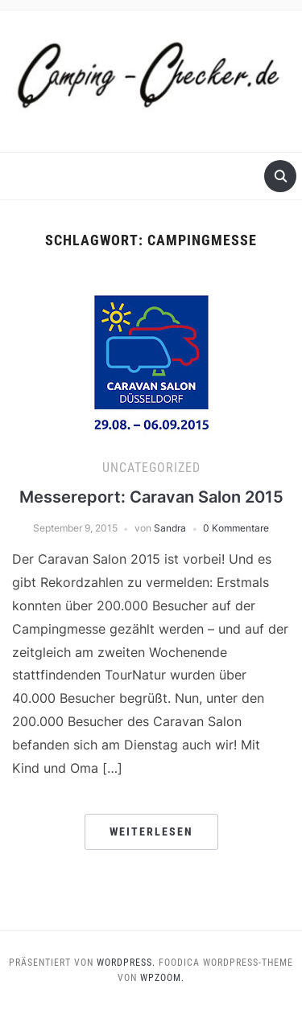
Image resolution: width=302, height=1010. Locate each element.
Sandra (170, 528)
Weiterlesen (151, 831)
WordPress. (126, 962)
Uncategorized (151, 467)
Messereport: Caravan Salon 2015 (151, 497)
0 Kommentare (236, 528)
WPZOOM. (162, 977)
